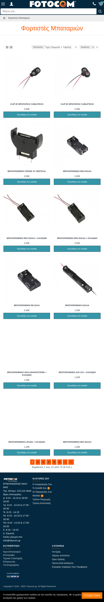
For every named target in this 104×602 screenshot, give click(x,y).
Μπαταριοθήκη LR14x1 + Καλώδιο (26, 442)
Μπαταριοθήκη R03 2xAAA (77, 171)
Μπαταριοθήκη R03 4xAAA (77, 442)
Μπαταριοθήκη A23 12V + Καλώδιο (77, 372)
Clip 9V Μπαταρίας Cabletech (26, 104)
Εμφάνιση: (85, 47)
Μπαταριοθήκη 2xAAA (77, 305)
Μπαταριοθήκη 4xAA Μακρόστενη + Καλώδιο (26, 373)
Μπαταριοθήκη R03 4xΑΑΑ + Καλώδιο (77, 238)
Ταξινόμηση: (38, 47)
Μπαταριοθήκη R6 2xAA (27, 305)
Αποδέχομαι (92, 595)
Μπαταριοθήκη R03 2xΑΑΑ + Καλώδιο (27, 238)
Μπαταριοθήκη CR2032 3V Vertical (27, 171)
